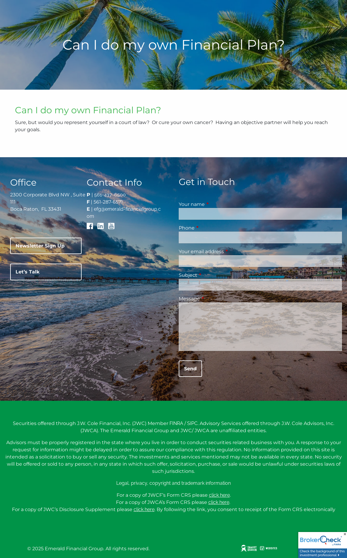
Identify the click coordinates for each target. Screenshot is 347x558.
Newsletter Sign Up (40, 246)
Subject (213, 275)
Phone (211, 228)
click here (219, 495)
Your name (217, 204)
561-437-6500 (110, 195)
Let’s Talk (28, 272)
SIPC (192, 423)
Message (214, 299)
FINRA (176, 423)
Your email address (226, 251)
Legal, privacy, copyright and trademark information (173, 483)
